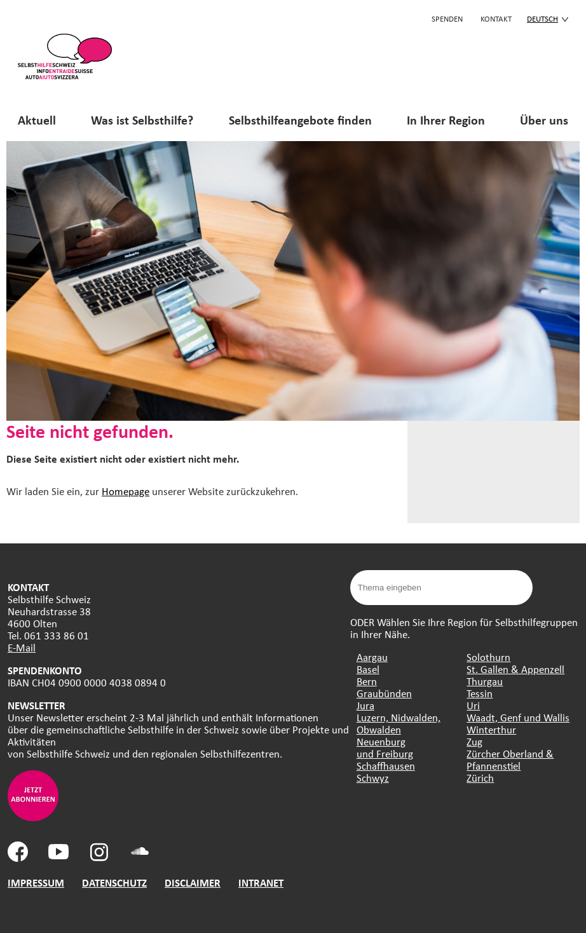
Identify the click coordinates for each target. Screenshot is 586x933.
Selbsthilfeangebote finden (300, 119)
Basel (368, 669)
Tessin (480, 693)
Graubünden (384, 693)
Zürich (480, 777)
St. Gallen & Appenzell (515, 669)
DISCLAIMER (193, 882)
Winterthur (491, 729)
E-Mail (22, 647)
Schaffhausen (386, 765)
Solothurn (488, 657)
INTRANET (260, 882)
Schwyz (373, 777)
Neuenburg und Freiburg (385, 747)
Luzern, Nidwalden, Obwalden (398, 723)
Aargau (372, 657)
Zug (474, 741)
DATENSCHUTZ (114, 882)
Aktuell (37, 119)
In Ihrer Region (446, 119)
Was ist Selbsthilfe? (142, 119)
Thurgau (485, 681)
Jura (365, 705)
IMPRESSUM (36, 882)
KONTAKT (496, 18)
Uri (473, 705)
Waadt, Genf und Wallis (518, 717)
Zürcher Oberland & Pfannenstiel (510, 759)
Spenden (447, 18)
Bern (367, 681)
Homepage (125, 491)
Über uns (544, 119)
